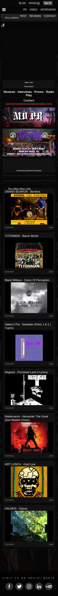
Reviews (10, 91)
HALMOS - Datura (16, 508)
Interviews (25, 91)
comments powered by (28, 171)
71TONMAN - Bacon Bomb (21, 235)
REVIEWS (35, 16)
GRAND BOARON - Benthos (22, 191)
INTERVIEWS (48, 9)
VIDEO (33, 9)
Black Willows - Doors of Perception (27, 280)
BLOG (22, 3)
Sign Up (47, 3)
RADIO (33, 3)
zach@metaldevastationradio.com (29, 103)
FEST (23, 16)
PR (25, 9)
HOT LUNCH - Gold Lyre (20, 464)
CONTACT (50, 16)
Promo (39, 91)
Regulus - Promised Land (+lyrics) (26, 372)
